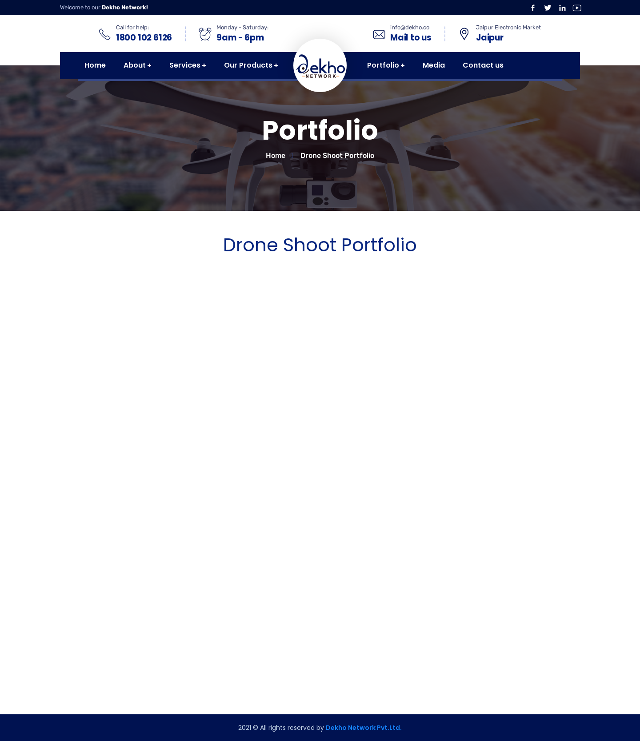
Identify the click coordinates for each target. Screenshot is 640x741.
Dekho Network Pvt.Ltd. (364, 727)
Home (275, 155)
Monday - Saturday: (242, 27)
